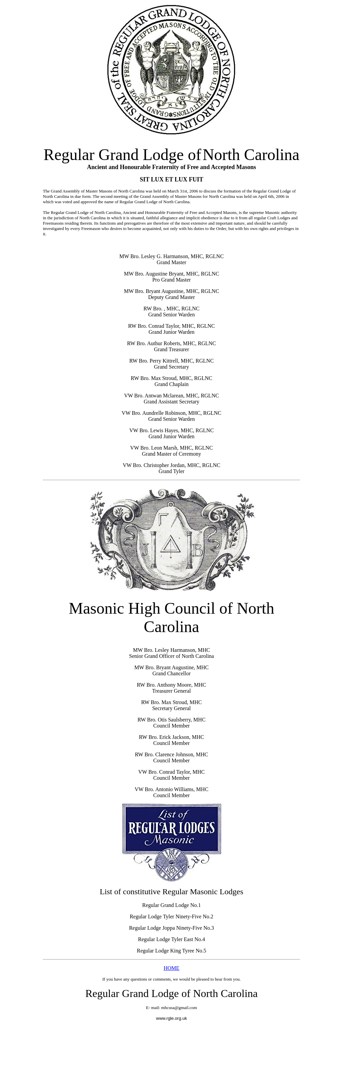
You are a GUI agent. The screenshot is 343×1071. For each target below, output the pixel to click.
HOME (171, 968)
